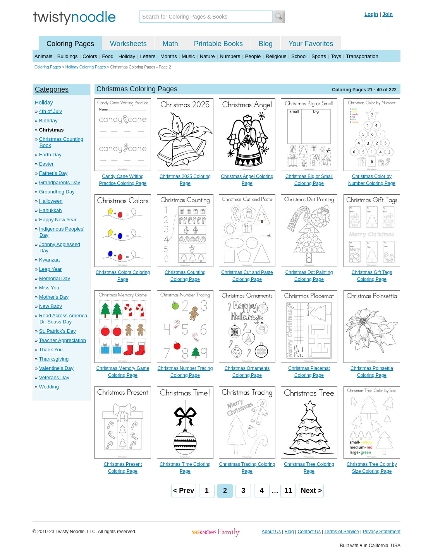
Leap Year (50, 269)
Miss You (49, 288)
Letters (148, 56)
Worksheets (128, 44)
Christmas (51, 130)
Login (371, 14)
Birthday (48, 120)
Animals (43, 56)
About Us (271, 531)
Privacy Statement (381, 531)
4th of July (50, 111)
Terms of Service (341, 531)
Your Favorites (311, 44)
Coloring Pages (70, 44)
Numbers (230, 56)
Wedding (49, 387)
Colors (89, 56)
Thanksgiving (54, 359)
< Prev (183, 490)
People (253, 56)
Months (168, 56)
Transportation (362, 56)
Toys (336, 56)
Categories (52, 89)
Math (170, 44)
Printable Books (218, 44)
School (299, 56)
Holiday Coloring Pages (85, 67)
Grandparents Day (59, 182)
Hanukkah (50, 210)
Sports (318, 56)
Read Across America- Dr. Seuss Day (64, 319)
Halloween (51, 201)
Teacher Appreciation (62, 340)
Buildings (67, 56)
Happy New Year (58, 219)
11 (288, 490)
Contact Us (309, 531)
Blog (266, 44)
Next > (311, 490)
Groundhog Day (57, 192)
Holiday (127, 56)
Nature (207, 56)
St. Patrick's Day (57, 331)
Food (107, 56)
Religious (276, 56)
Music (188, 56)
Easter (46, 164)
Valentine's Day (56, 368)
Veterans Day (54, 377)
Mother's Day (54, 297)
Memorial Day (54, 278)
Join (387, 14)
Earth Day (50, 154)
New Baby (50, 306)
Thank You (51, 349)
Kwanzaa (49, 260)
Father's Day (53, 173)
